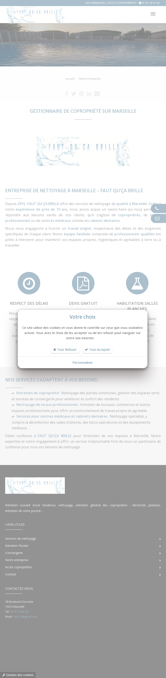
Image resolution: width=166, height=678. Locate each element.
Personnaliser (82, 362)
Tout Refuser (65, 349)
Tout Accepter (97, 349)
